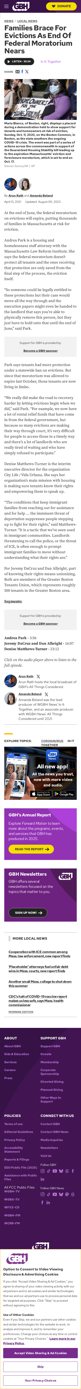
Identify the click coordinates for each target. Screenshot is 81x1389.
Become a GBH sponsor (40, 351)
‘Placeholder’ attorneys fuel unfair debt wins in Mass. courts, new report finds (38, 969)
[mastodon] (67, 1194)
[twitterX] (38, 676)
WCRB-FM (12, 1223)
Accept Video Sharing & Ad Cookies (40, 1353)
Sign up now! (26, 913)
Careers (10, 1070)
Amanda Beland (41, 196)
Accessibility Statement (13, 1149)
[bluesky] (61, 1170)
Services (10, 1062)
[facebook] (73, 1170)
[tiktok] (49, 1170)
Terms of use (13, 1124)
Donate (61, 6)
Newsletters (49, 1148)
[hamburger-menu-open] (8, 6)
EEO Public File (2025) (20, 1167)
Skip (40, 1367)
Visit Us (45, 1156)
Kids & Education (16, 1054)
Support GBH (50, 1046)
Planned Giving (51, 1090)
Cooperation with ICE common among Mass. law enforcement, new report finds (39, 954)
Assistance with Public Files (20, 1177)
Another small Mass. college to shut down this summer (40, 983)
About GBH (12, 1046)
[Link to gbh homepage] (20, 6)
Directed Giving (52, 1082)
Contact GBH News (54, 1132)
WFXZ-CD (11, 1207)
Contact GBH (50, 1124)
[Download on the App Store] (41, 794)
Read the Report (29, 849)
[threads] (67, 1170)
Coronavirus (52, 741)
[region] (40, 1319)
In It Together (51, 61)
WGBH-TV (12, 1191)
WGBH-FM (12, 1215)
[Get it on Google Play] (64, 794)
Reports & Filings (16, 1159)
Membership (49, 1062)
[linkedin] (42, 1179)
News (8, 21)
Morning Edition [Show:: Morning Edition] (21, 1012)
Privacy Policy (14, 1140)
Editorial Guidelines (18, 1132)
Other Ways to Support (50, 1099)
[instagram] (42, 1170)
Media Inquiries (51, 1140)
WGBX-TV (11, 1199)
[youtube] (55, 1170)
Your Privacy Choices (40, 1380)
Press (8, 1078)
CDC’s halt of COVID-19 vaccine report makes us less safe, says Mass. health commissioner (38, 1000)
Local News (27, 21)
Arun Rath (16, 196)
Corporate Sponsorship (49, 1072)
